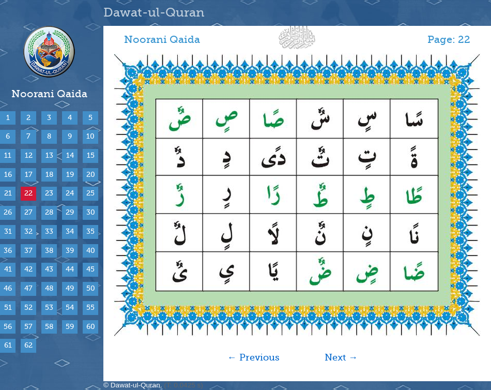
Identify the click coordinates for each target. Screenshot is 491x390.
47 (28, 288)
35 (90, 231)
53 (49, 307)
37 (28, 250)
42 (28, 269)
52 (28, 307)
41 (8, 269)
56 (8, 327)
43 (49, 269)
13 (49, 155)
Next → (341, 357)
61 (8, 345)
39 (70, 250)
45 (90, 269)
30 (90, 212)
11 (7, 155)
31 (8, 231)
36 (8, 250)
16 (8, 174)
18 (49, 174)
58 (49, 327)
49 (70, 288)
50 (90, 288)
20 (90, 174)
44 (70, 269)
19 (70, 174)
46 (8, 288)
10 (90, 136)
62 (28, 345)
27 (28, 212)
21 (8, 193)
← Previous (253, 357)
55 (90, 307)
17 (29, 174)
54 (70, 307)
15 (91, 155)
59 (70, 327)
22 (28, 193)
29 (70, 212)
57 (28, 327)
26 (8, 212)
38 (49, 250)
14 (70, 155)
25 (90, 193)
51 (8, 307)
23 (49, 193)
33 (49, 231)
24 (70, 193)
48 (49, 288)
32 (28, 231)
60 (90, 327)
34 (70, 231)
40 (90, 250)
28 (49, 212)
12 (29, 155)
